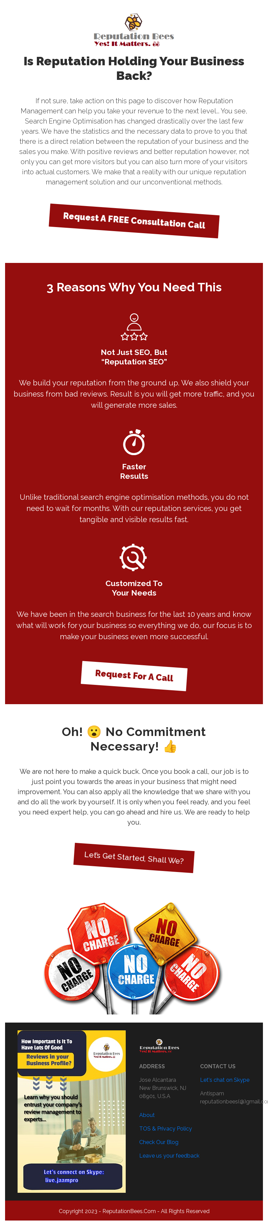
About (147, 1115)
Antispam (212, 1093)
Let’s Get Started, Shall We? (134, 857)
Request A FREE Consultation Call (134, 220)
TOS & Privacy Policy (165, 1128)
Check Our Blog (158, 1142)
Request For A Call (134, 675)
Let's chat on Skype (224, 1080)
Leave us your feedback (169, 1156)
